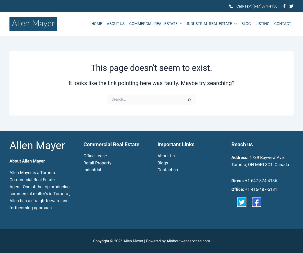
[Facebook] (284, 6)
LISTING (263, 23)
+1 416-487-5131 (261, 189)
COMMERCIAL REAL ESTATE (155, 23)
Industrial (92, 169)
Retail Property (97, 162)
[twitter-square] (241, 202)
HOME (96, 23)
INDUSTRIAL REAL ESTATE (211, 23)
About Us (166, 155)
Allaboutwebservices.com (188, 241)
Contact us (167, 169)
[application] (180, 23)
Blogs (162, 162)
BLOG (246, 23)
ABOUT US (116, 23)
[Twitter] (291, 6)
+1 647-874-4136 (261, 180)
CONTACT (282, 23)
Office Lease (95, 155)
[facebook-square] (256, 202)
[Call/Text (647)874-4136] (253, 6)
